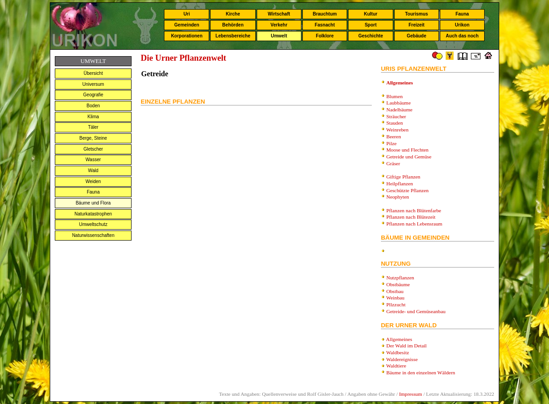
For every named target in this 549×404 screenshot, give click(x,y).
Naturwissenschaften (93, 235)
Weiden (93, 181)
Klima (93, 116)
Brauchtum (325, 13)
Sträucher (396, 116)
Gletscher (93, 149)
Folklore (325, 35)
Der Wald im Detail (406, 345)
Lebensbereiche (233, 35)
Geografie (93, 94)
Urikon (462, 24)
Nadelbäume (399, 109)
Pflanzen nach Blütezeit (411, 217)
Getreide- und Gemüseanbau (416, 311)
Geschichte (371, 35)
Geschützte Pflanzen (407, 190)
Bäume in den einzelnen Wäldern (420, 372)
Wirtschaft (279, 13)
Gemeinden (186, 24)
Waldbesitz (397, 352)
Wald (93, 170)
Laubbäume (398, 102)
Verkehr (278, 24)
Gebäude (417, 35)
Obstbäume (398, 284)
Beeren (393, 136)
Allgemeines (399, 339)
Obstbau (395, 291)
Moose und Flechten (407, 149)
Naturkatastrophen (93, 213)
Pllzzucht (396, 304)
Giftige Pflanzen (403, 176)
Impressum (410, 394)
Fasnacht (325, 24)
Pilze (391, 143)
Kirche (233, 13)
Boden (93, 105)
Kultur (370, 13)
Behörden (233, 24)
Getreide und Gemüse (409, 156)
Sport (370, 24)
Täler (93, 127)
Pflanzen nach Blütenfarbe (413, 210)
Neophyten (397, 196)
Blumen (394, 96)
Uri (187, 13)
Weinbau (395, 297)
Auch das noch (462, 35)
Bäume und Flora (93, 202)
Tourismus (416, 13)
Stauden (394, 123)
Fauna (462, 13)
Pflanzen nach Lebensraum (414, 223)
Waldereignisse (402, 359)
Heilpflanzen (399, 183)
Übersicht (93, 73)
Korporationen (186, 35)
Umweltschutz (93, 224)
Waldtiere (396, 365)
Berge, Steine (93, 138)
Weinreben (397, 129)
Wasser (93, 159)
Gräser (393, 163)
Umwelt (279, 35)
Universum (93, 84)
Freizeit (416, 24)
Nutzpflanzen (400, 277)
